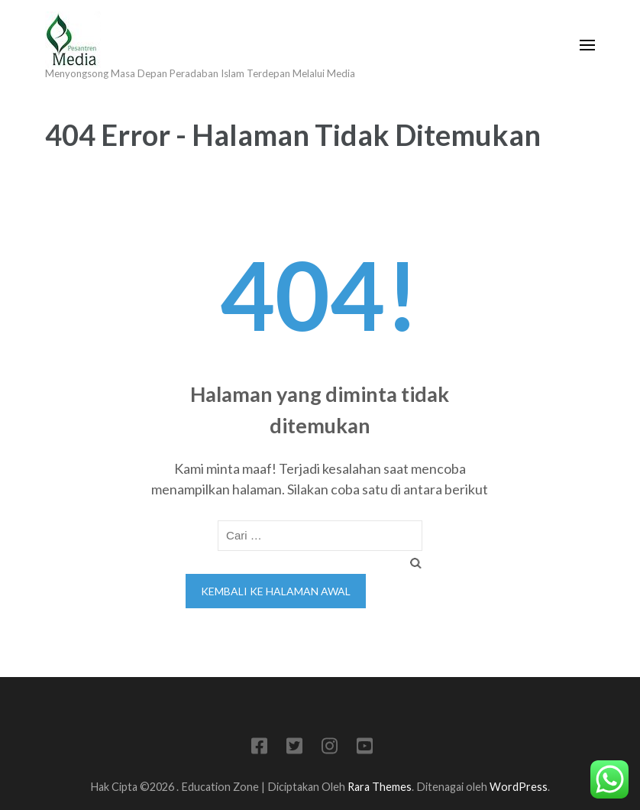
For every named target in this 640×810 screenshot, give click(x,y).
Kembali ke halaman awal (276, 591)
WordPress (519, 786)
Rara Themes (379, 786)
